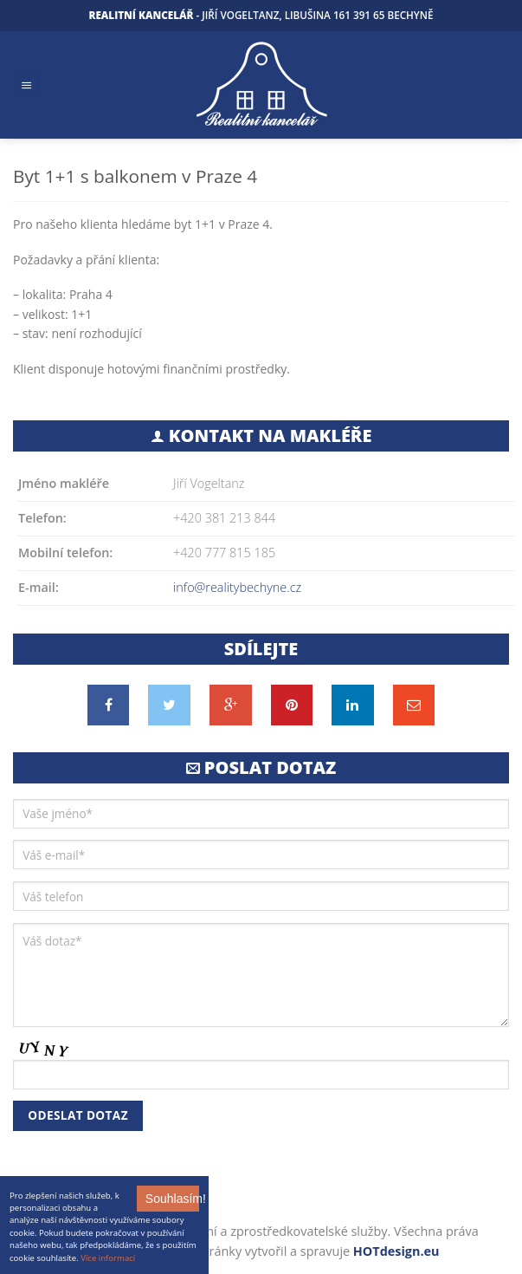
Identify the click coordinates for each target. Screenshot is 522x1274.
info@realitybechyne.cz (237, 587)
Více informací (108, 1258)
